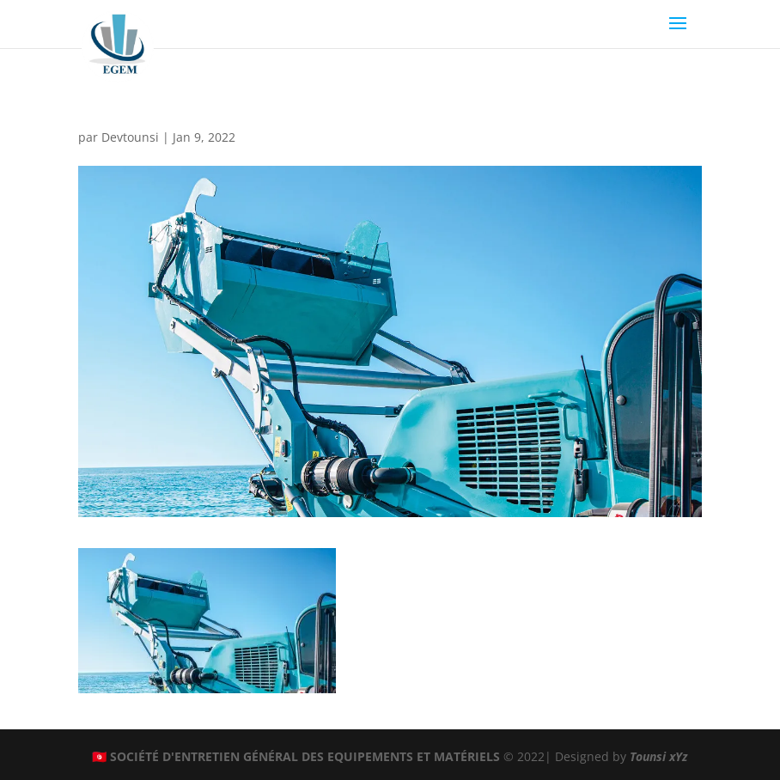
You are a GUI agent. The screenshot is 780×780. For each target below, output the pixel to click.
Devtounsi (130, 137)
